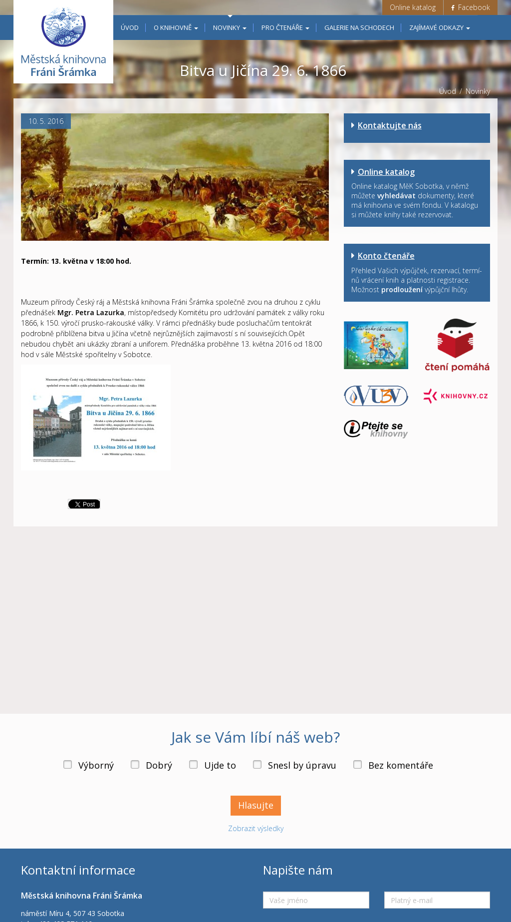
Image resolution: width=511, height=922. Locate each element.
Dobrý (159, 765)
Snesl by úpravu (302, 765)
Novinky (230, 27)
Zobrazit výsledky (255, 828)
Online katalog (413, 7)
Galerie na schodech (359, 27)
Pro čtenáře (285, 27)
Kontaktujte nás (390, 125)
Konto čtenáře (386, 255)
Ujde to (220, 765)
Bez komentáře (400, 765)
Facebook (470, 7)
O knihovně (176, 27)
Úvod (130, 27)
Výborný (96, 765)
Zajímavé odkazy (439, 27)
